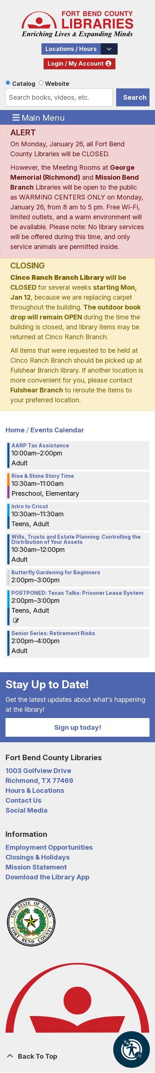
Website (57, 83)
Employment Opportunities (49, 847)
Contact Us (23, 800)
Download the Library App (47, 877)
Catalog (23, 83)
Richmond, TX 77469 (39, 780)
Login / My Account (76, 63)
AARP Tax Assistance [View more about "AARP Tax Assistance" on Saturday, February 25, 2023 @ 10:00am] (40, 445)
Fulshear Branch (36, 390)
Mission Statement (36, 867)
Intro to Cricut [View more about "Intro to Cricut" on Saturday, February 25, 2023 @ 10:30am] (29, 506)
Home (15, 430)
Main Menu (38, 117)
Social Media (26, 810)
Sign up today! (77, 727)
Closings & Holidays (37, 857)
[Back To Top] (77, 1056)
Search (135, 97)
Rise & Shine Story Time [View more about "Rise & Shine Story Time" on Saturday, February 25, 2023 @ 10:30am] (42, 476)
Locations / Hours (71, 48)
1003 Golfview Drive (38, 770)
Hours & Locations (34, 790)
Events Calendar (57, 430)
